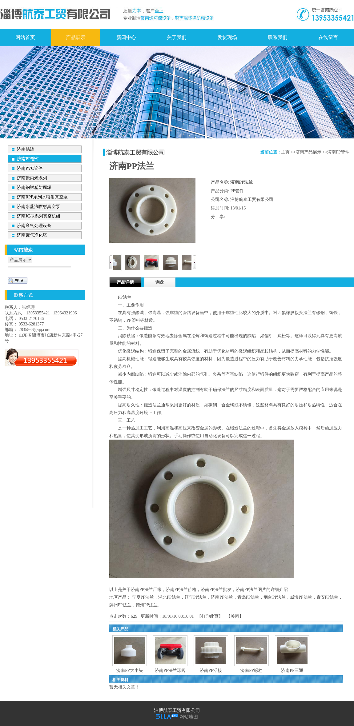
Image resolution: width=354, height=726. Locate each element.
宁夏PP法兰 (143, 597)
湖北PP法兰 (169, 597)
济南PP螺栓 (251, 670)
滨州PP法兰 (120, 605)
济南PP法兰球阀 (170, 670)
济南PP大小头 (129, 670)
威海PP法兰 (301, 597)
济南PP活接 (211, 670)
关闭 (235, 616)
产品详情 (125, 282)
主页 (285, 152)
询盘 (159, 282)
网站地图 (188, 716)
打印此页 (210, 616)
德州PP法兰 (147, 605)
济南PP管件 (338, 152)
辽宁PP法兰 (196, 597)
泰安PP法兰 (327, 597)
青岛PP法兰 (248, 597)
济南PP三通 (292, 670)
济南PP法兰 (222, 597)
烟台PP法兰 (274, 597)
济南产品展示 (308, 152)
